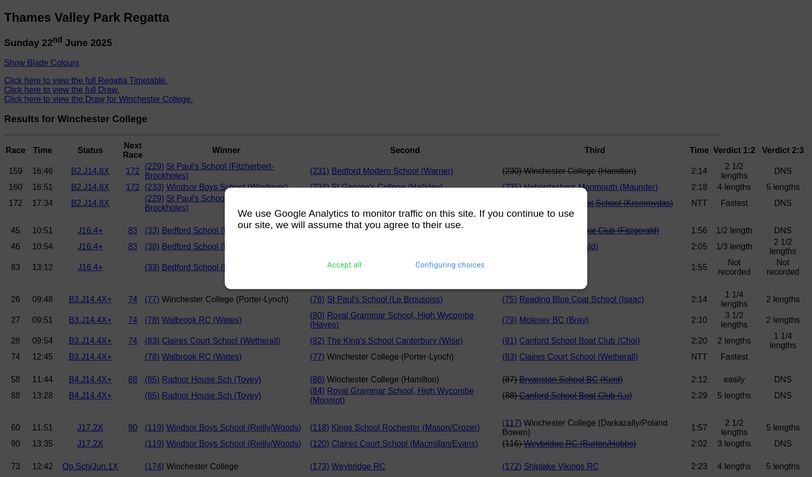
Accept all (344, 265)
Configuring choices (450, 265)
